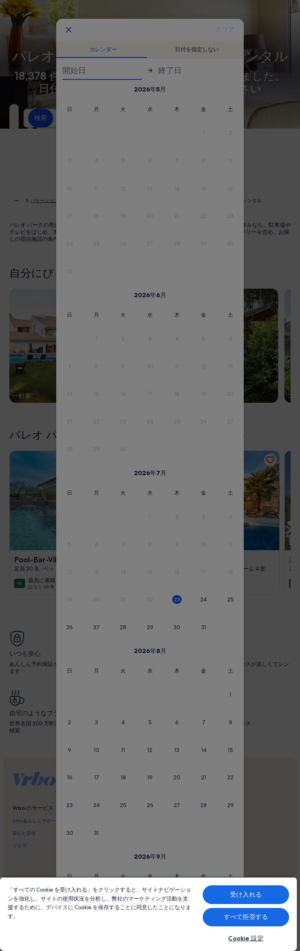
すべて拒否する (246, 916)
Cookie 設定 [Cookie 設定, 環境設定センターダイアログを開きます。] (245, 938)
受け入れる (246, 894)
